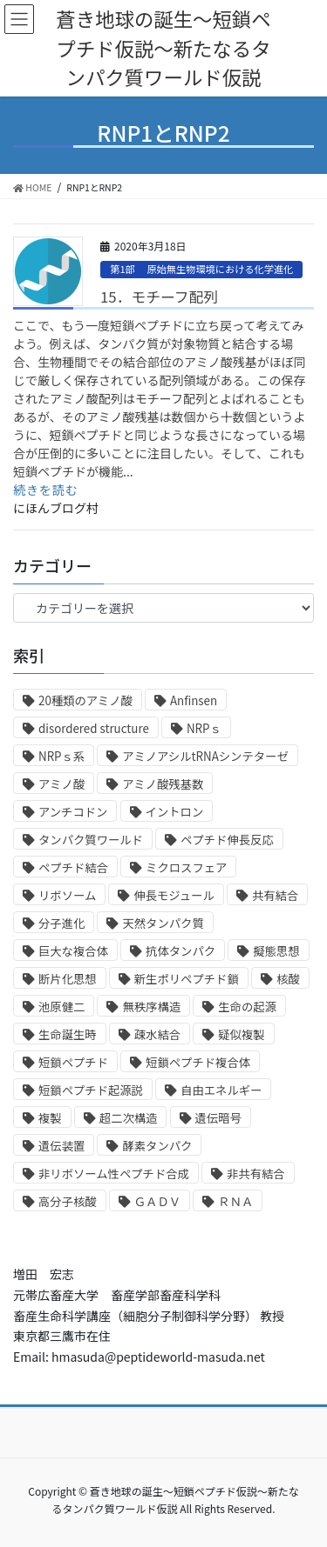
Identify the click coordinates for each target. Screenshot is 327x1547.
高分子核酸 (67, 1201)
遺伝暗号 (218, 1118)
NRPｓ (204, 728)
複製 (50, 1118)
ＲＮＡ (235, 1201)
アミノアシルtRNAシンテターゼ (205, 756)
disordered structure (93, 728)
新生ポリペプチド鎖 (186, 978)
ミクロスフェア (186, 867)
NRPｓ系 (61, 756)
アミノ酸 (61, 784)
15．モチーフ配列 (159, 296)
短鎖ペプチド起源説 (90, 1090)
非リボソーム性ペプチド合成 (113, 1173)
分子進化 (61, 923)
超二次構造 (128, 1118)
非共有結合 (256, 1173)
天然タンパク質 (162, 923)
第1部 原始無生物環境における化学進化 (201, 269)
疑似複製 (241, 1034)
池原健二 (61, 1006)
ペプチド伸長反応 (227, 839)
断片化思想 (67, 978)
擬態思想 (276, 951)
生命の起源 (247, 1006)
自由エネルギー (221, 1090)
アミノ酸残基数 (162, 784)
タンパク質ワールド (90, 839)
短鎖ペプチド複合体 (198, 1062)
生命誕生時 (67, 1034)
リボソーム (67, 895)
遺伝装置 (61, 1145)
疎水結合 (157, 1034)
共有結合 (275, 895)
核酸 (288, 978)
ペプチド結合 (73, 867)
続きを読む (45, 489)
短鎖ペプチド (73, 1062)
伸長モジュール (173, 895)
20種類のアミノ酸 (85, 700)
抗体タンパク (180, 951)
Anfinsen (193, 700)
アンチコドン (72, 812)
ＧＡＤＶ (157, 1201)
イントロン (175, 812)
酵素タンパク (157, 1145)
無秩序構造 (151, 1006)
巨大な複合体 (73, 951)
